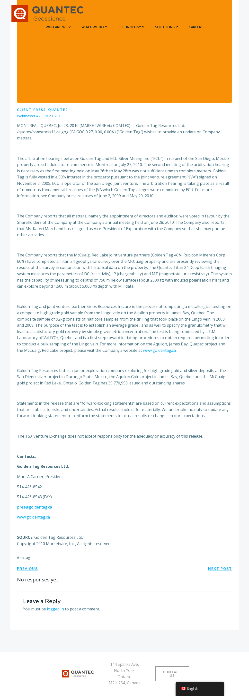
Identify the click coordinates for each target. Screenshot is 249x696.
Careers (196, 27)
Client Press (31, 109)
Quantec (58, 109)
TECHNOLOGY (131, 27)
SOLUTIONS (167, 27)
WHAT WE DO (94, 27)
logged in (55, 609)
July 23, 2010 (52, 116)
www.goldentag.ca (159, 350)
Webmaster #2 (28, 116)
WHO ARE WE (59, 27)
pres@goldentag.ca (34, 507)
